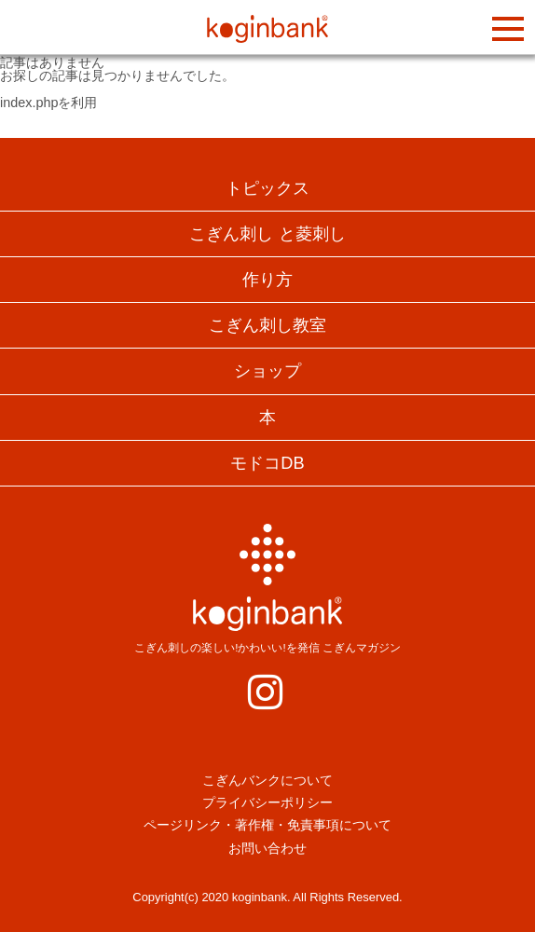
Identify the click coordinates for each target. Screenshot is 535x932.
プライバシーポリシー (267, 802)
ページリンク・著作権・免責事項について (267, 824)
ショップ (267, 371)
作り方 (267, 279)
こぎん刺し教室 (267, 325)
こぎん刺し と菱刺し (267, 234)
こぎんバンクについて (267, 780)
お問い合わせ (267, 848)
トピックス (267, 188)
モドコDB (267, 463)
